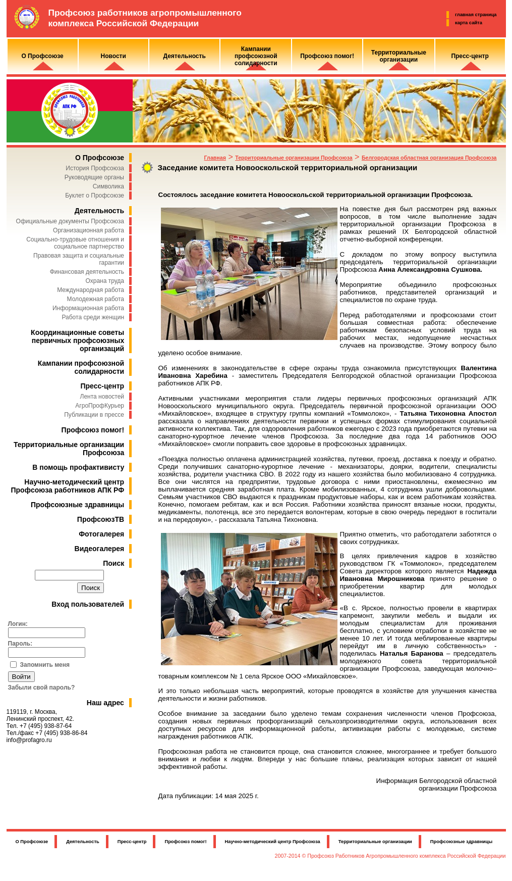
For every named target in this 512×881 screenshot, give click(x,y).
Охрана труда (105, 280)
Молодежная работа (95, 299)
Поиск (113, 563)
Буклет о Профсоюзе (94, 195)
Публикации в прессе (94, 414)
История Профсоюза (95, 168)
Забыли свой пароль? (41, 687)
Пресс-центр (102, 386)
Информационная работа (88, 308)
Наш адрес (105, 703)
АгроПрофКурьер (99, 405)
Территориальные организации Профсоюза (293, 158)
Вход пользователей (87, 604)
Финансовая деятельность (87, 271)
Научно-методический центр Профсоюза (272, 841)
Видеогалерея (100, 549)
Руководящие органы (94, 177)
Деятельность (99, 211)
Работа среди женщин (93, 317)
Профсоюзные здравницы (77, 505)
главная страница (475, 14)
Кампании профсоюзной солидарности (81, 367)
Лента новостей (102, 396)
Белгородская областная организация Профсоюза (429, 158)
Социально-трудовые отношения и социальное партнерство (75, 243)
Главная (215, 158)
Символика (108, 186)
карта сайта (468, 22)
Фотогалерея (101, 534)
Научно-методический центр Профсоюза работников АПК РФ (68, 486)
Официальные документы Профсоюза (70, 221)
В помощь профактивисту (78, 467)
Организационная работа (88, 230)
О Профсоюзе (99, 158)
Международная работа (90, 289)
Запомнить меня (45, 664)
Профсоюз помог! (93, 430)
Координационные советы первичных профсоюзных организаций (77, 340)
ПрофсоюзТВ (100, 519)
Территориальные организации (375, 841)
